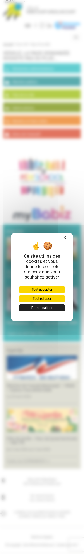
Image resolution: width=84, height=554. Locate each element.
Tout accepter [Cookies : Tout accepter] (42, 289)
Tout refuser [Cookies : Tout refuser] (42, 299)
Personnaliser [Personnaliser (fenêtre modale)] (42, 308)
